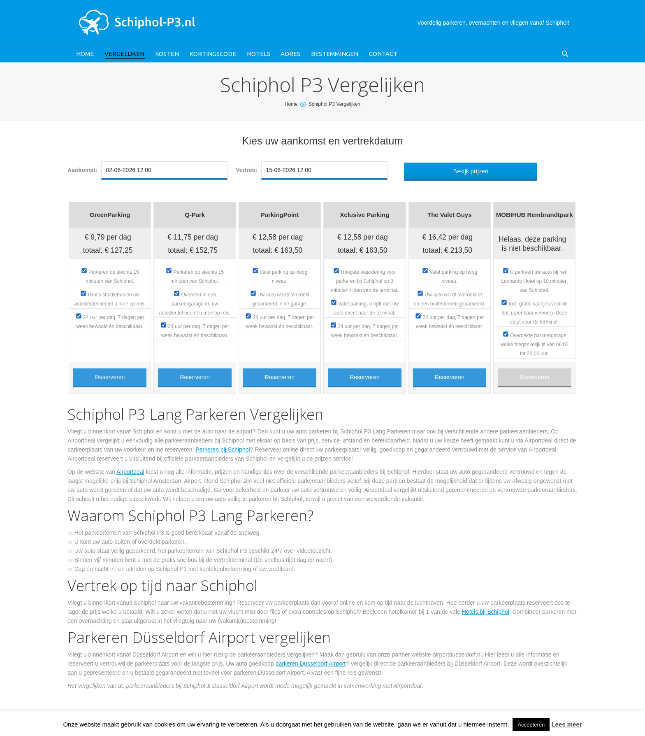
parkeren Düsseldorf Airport (311, 663)
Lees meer (566, 724)
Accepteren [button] (531, 725)
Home (291, 104)
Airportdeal (130, 471)
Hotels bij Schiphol (485, 611)
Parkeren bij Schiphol (222, 449)
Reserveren (110, 377)
